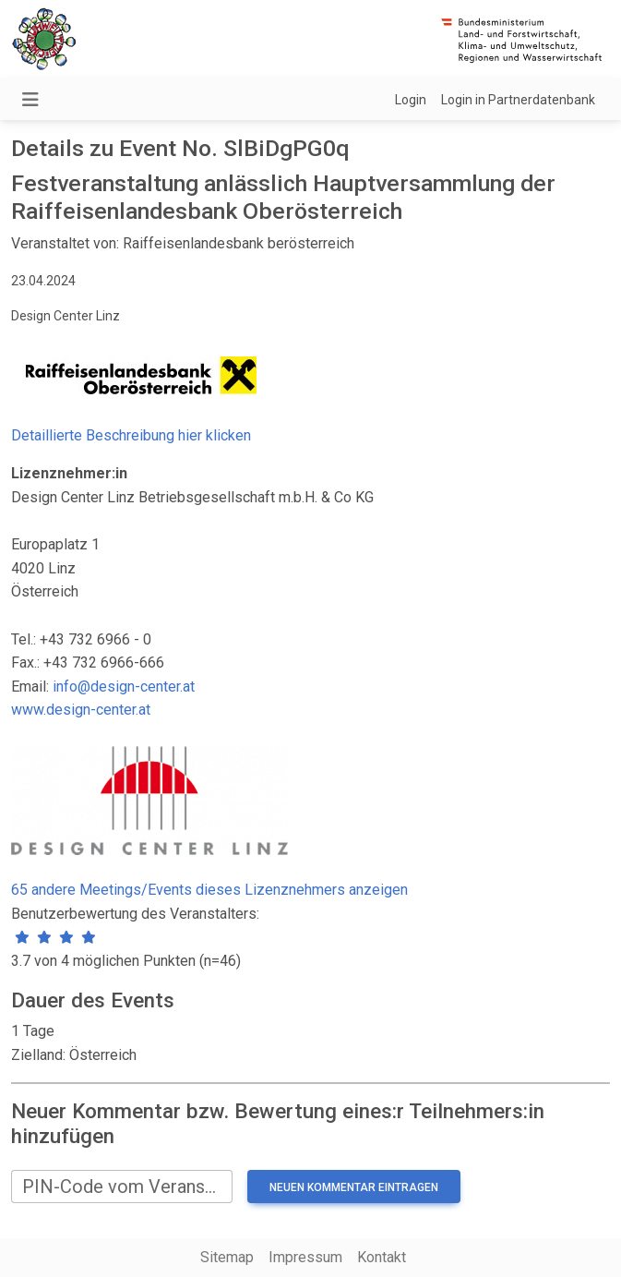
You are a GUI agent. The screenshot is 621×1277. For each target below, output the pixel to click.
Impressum (305, 1257)
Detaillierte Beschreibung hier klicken (131, 435)
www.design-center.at (80, 709)
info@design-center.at (124, 686)
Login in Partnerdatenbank (518, 99)
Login (410, 99)
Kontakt (381, 1257)
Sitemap (227, 1257)
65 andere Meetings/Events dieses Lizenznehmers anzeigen (209, 889)
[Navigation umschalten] (30, 100)
